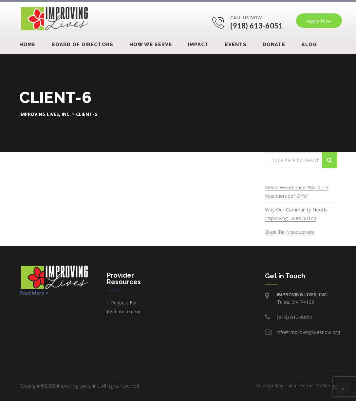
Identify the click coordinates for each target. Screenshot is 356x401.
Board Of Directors (82, 44)
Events (236, 44)
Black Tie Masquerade (290, 231)
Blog (309, 44)
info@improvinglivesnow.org (308, 332)
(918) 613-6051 (256, 25)
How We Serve (150, 44)
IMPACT (198, 44)
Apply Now (319, 20)
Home (27, 44)
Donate (274, 44)
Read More (33, 293)
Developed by (295, 385)
